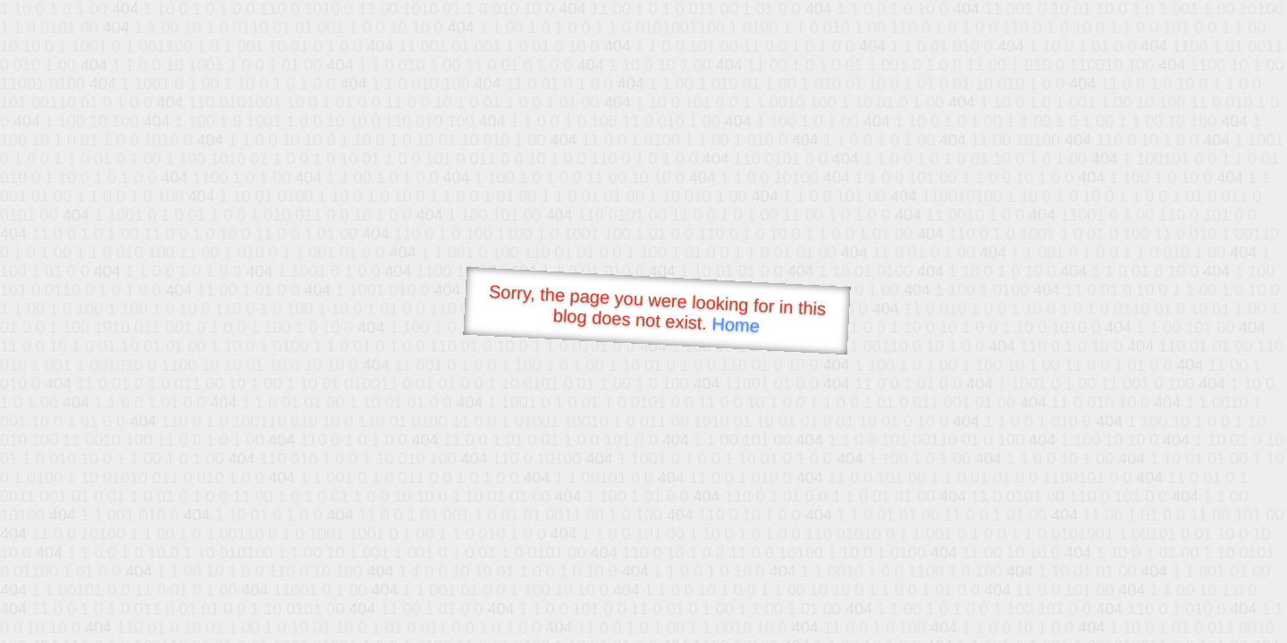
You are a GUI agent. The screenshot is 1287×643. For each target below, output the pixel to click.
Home (735, 324)
